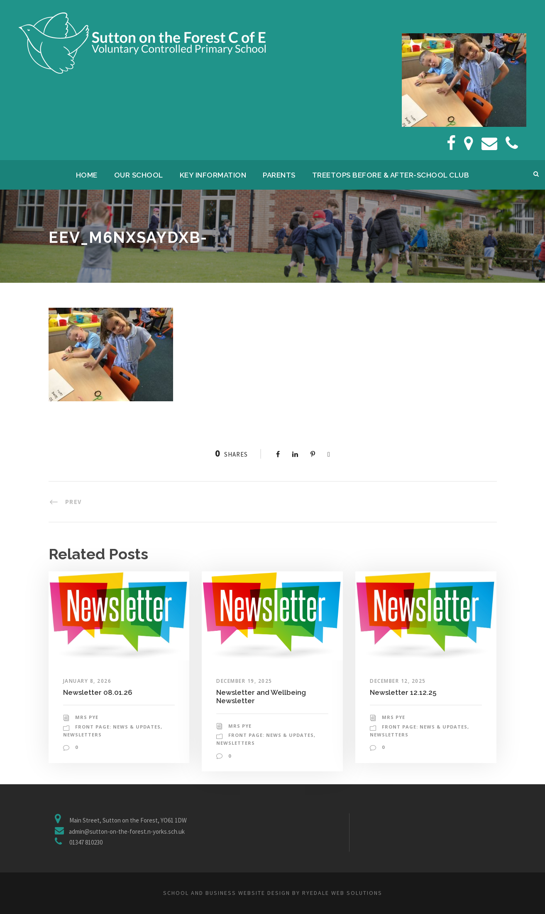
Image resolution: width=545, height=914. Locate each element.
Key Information (213, 175)
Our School (138, 175)
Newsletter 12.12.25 (403, 692)
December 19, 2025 (244, 680)
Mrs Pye (86, 717)
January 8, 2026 (87, 680)
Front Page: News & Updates (118, 727)
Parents (279, 175)
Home (87, 175)
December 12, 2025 (398, 680)
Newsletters (82, 734)
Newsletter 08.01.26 (97, 692)
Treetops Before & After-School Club (390, 175)
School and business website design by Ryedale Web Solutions (272, 893)
